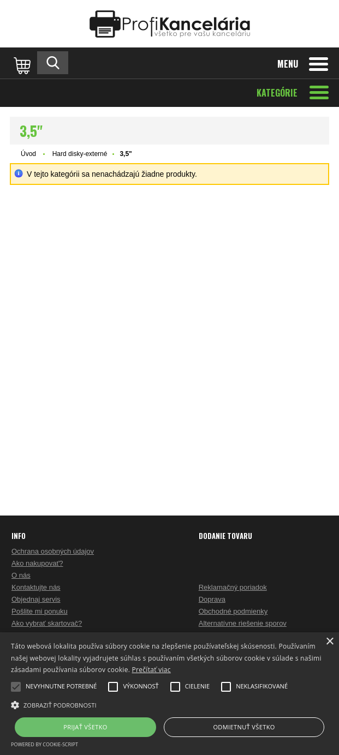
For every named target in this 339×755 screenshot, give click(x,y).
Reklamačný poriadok (233, 587)
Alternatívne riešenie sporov (243, 623)
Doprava (212, 599)
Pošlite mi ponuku (39, 611)
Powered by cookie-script (44, 744)
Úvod (28, 154)
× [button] (329, 642)
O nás (21, 575)
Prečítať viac (151, 669)
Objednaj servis (36, 599)
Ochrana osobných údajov (52, 551)
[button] (169, 704)
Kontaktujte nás (36, 587)
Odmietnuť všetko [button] (244, 727)
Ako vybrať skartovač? (46, 623)
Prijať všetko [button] (85, 727)
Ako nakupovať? (37, 563)
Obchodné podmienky (233, 611)
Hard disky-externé (80, 154)
